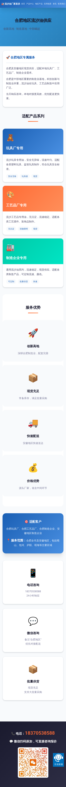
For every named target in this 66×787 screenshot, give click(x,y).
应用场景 (47, 4)
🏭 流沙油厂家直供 (10, 4)
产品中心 (30, 4)
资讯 (54, 4)
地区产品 (39, 4)
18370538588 (40, 733)
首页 (23, 4)
